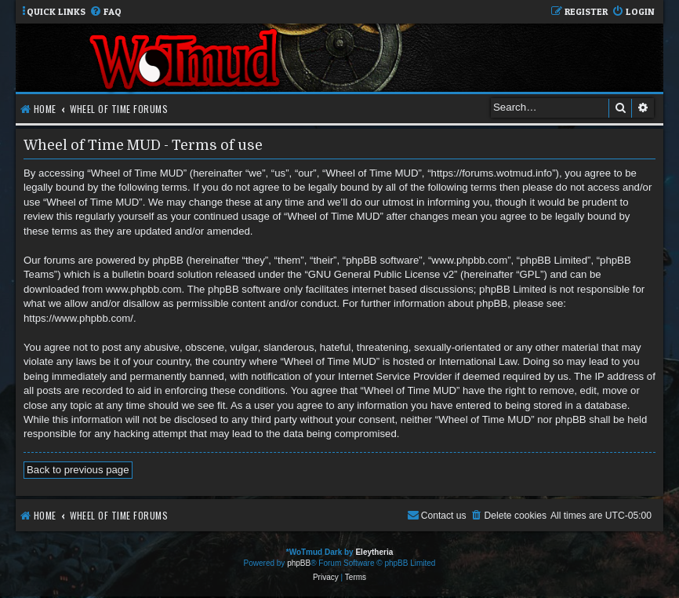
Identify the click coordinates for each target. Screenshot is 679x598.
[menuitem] (105, 12)
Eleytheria (374, 552)
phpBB (298, 563)
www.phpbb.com (144, 289)
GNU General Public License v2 (381, 274)
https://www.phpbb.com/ (78, 318)
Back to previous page (78, 470)
